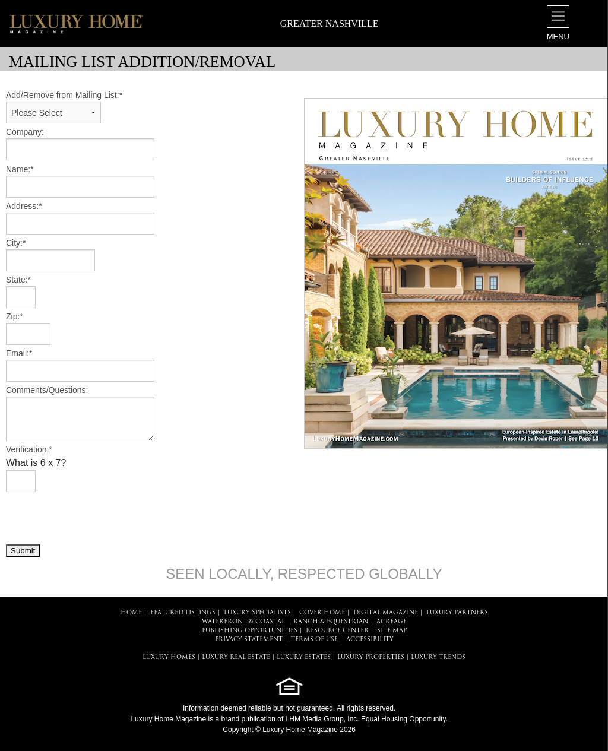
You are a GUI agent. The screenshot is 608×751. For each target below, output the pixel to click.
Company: (25, 132)
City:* (16, 243)
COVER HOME (322, 613)
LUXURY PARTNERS (457, 613)
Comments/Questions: (47, 390)
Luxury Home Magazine (168, 719)
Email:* (19, 353)
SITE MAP (392, 631)
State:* (18, 279)
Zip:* (14, 316)
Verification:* (29, 449)
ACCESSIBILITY (370, 639)
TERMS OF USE (314, 639)
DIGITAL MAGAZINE (385, 613)
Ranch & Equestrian (330, 622)
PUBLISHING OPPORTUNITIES (249, 631)
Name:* (20, 169)
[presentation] (96, 518)
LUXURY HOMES (168, 657)
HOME (131, 613)
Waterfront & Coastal (243, 622)
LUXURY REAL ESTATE (236, 657)
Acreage (391, 622)
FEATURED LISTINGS (183, 613)
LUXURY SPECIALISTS (257, 613)
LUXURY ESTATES (304, 657)
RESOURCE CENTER (337, 631)
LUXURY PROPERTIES (370, 657)
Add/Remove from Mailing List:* (64, 95)
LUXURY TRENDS (438, 657)
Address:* (24, 206)
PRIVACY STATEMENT (249, 639)
